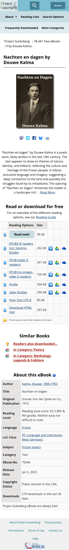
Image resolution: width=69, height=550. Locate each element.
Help (35, 538)
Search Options (53, 16)
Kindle (13, 284)
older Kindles (18, 292)
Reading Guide (46, 217)
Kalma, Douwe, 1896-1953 (40, 384)
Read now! (21, 234)
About (11, 16)
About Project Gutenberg (24, 522)
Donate (58, 5)
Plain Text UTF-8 (20, 300)
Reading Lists (30, 16)
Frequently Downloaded (21, 28)
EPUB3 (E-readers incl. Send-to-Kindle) (21, 248)
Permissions (16, 530)
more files (28, 320)
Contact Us (55, 530)
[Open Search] (34, 5)
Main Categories (53, 28)
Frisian (26, 427)
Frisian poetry (31, 447)
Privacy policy (53, 522)
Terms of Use (36, 530)
